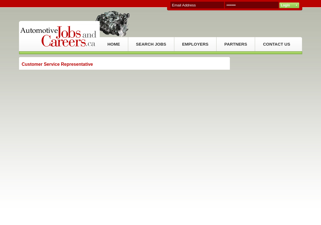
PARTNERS (235, 44)
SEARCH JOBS (151, 44)
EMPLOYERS (195, 44)
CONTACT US (276, 44)
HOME (114, 44)
